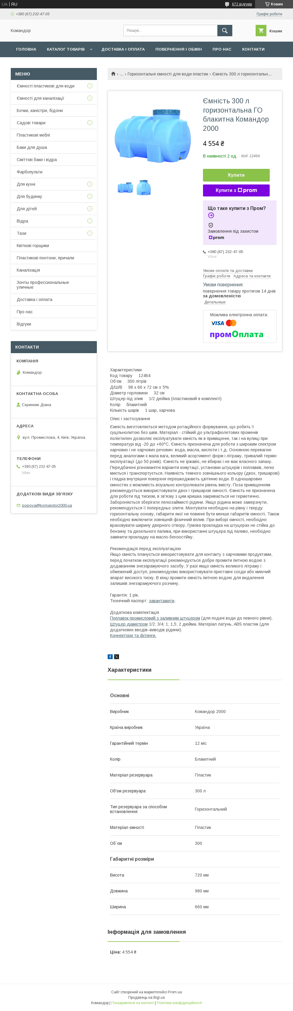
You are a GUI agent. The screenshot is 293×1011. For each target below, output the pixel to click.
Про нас (222, 49)
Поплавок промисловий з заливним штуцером (155, 618)
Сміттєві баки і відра (37, 159)
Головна (26, 49)
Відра (22, 221)
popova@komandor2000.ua (47, 505)
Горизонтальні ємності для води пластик (168, 74)
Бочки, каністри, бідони (40, 110)
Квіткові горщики (33, 245)
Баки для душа (32, 147)
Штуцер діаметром (129, 624)
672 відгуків (242, 4)
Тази (21, 233)
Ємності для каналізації (40, 98)
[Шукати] (224, 30)
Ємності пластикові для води (45, 86)
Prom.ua (175, 992)
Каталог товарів (66, 49)
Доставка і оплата (123, 49)
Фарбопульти (29, 171)
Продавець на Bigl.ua (146, 997)
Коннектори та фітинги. (133, 635)
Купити (236, 175)
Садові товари (31, 122)
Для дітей (27, 208)
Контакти (253, 49)
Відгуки (24, 324)
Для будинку (29, 196)
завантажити (161, 600)
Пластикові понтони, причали (45, 257)
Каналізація (28, 270)
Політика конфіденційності (179, 1003)
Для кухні (26, 184)
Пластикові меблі (33, 135)
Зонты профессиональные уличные (43, 285)
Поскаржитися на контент (132, 1003)
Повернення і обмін (178, 49)
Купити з (236, 190)
